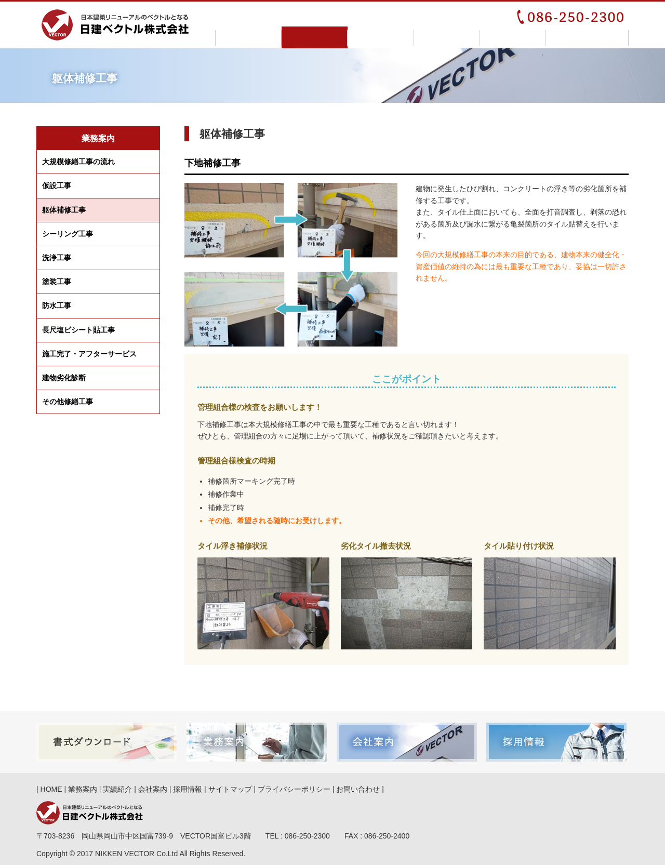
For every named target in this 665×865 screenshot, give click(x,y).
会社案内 (447, 37)
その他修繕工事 (67, 401)
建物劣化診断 (64, 378)
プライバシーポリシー (294, 789)
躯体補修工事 (64, 210)
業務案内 (315, 37)
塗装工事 (56, 281)
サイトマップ (230, 789)
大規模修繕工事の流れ (78, 161)
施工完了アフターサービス (89, 354)
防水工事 (56, 305)
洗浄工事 (56, 258)
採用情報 (513, 37)
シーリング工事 (67, 234)
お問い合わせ (587, 37)
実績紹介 (381, 37)
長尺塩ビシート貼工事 (78, 330)
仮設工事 (56, 185)
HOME (249, 37)
